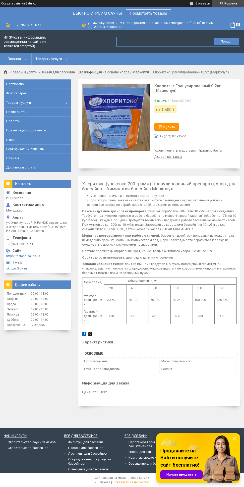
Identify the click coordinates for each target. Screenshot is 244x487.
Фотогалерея (16, 93)
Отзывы (12, 158)
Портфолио (15, 84)
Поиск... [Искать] (227, 41)
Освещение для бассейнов (88, 469)
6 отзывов (202, 3)
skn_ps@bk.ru (16, 268)
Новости (13, 121)
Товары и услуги (48, 59)
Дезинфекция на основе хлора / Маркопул (113, 72)
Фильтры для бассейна (86, 442)
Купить (169, 127)
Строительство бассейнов (28, 448)
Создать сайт (10, 3)
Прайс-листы (16, 112)
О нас (10, 140)
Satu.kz (144, 478)
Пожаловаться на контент (131, 482)
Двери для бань (140, 452)
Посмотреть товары (148, 13)
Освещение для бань (144, 463)
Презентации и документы (26, 130)
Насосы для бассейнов (86, 448)
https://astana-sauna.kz (23, 256)
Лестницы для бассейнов (87, 453)
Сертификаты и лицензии (25, 149)
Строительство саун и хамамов (32, 442)
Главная (14, 59)
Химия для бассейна (58, 72)
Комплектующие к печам (147, 457)
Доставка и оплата (21, 167)
